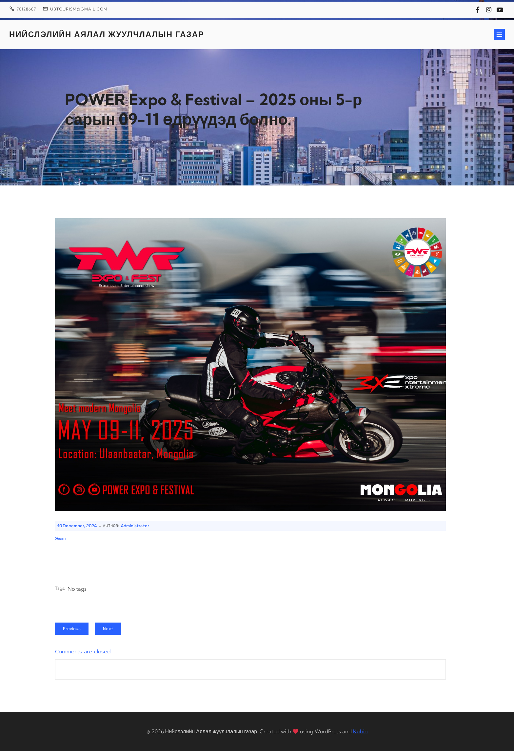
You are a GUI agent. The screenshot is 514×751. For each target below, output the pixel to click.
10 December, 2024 (77, 526)
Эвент (60, 538)
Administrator (135, 526)
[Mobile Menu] (499, 34)
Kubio (360, 731)
